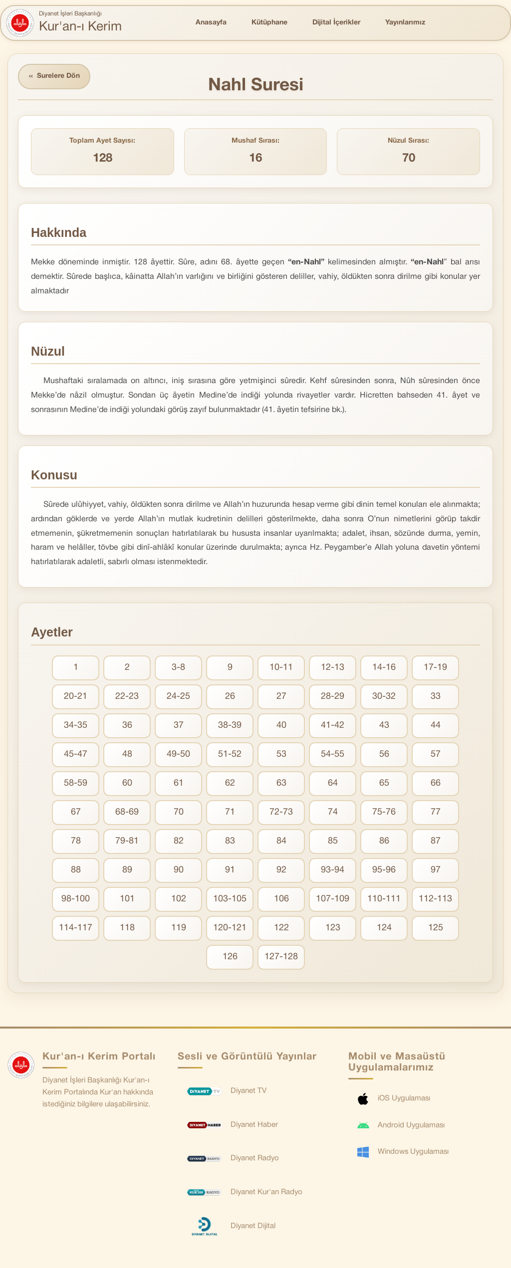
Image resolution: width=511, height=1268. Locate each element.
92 (281, 870)
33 (436, 696)
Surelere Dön (54, 76)
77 (436, 812)
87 (436, 841)
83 (230, 841)
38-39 (230, 725)
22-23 (127, 696)
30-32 (384, 696)
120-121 (230, 928)
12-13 (332, 667)
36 (127, 725)
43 (384, 725)
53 (281, 754)
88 (76, 870)
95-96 (384, 870)
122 (281, 928)
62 (230, 783)
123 (332, 928)
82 (179, 841)
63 (281, 783)
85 (333, 841)
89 (127, 870)
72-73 (281, 812)
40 (281, 725)
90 (179, 870)
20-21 (75, 696)
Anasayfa (211, 22)
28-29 (332, 696)
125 (435, 928)
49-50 (178, 754)
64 (333, 783)
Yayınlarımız (405, 22)
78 (76, 841)
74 (333, 812)
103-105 (230, 899)
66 (436, 783)
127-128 (281, 957)
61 (179, 783)
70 (179, 812)
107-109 (332, 899)
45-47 (75, 754)
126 (230, 957)
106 (281, 899)
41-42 (332, 725)
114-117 (75, 928)
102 (178, 899)
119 (178, 928)
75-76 (384, 812)
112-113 (435, 899)
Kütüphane (269, 22)
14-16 (384, 667)
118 (127, 928)
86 (384, 841)
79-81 (127, 841)
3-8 (178, 667)
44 (436, 725)
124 (384, 928)
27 (281, 696)
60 (127, 783)
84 (281, 841)
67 (76, 812)
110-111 (384, 899)
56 (384, 754)
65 (384, 783)
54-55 (332, 754)
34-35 (75, 725)
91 (230, 870)
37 (179, 725)
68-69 (127, 812)
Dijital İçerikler (336, 22)
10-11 (281, 667)
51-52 (230, 754)
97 (436, 870)
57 (436, 754)
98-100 (75, 899)
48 (127, 754)
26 (230, 696)
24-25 (178, 696)
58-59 (75, 783)
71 (230, 812)
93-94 (332, 870)
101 (127, 899)
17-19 (435, 667)
